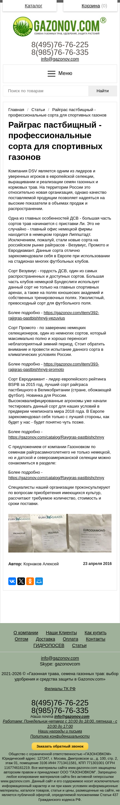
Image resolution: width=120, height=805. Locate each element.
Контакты (95, 639)
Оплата (70, 639)
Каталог (34, 5)
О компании (25, 632)
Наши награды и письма (60, 731)
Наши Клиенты (61, 632)
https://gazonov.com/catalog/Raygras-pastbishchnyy (56, 437)
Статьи (79, 645)
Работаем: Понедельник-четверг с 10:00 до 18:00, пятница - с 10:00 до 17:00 (60, 724)
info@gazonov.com (60, 59)
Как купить (95, 632)
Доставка (45, 639)
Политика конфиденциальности (60, 736)
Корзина (91, 5)
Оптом (21, 639)
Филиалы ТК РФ (60, 688)
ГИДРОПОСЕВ (48, 645)
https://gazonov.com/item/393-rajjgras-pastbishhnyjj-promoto (53, 367)
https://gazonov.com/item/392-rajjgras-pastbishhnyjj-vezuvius (53, 315)
